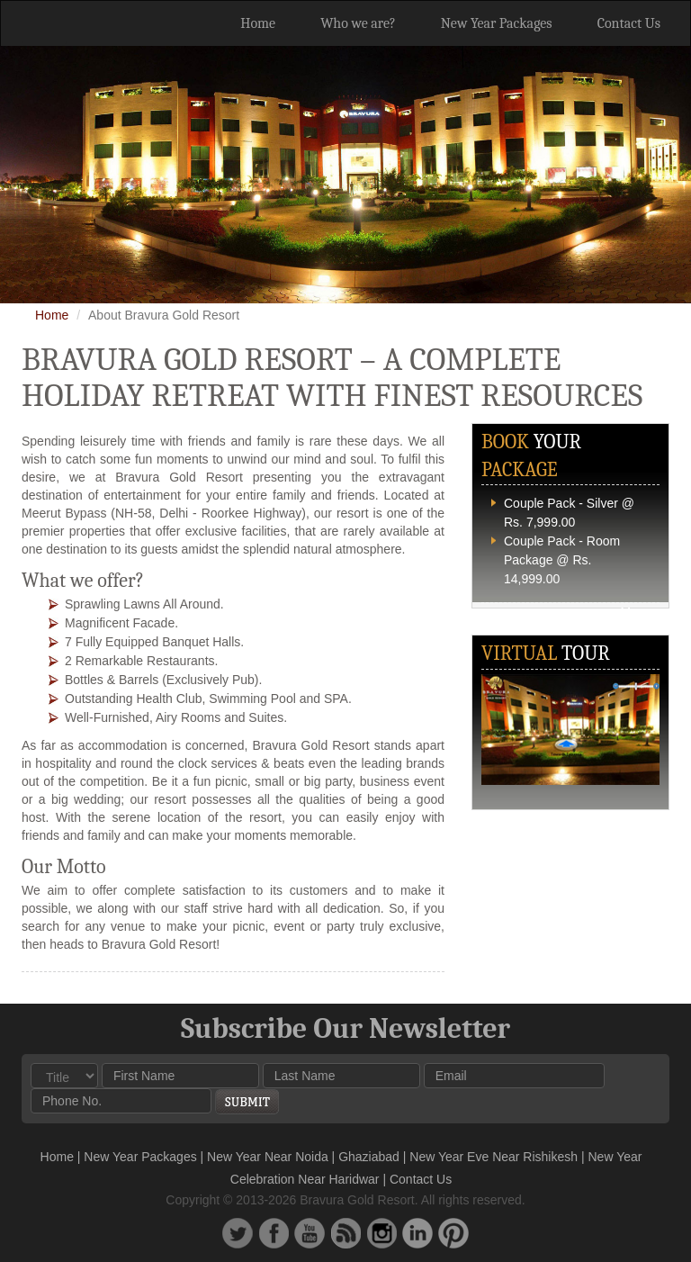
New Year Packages (496, 23)
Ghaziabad (368, 1156)
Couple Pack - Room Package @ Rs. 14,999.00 (562, 560)
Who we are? (358, 23)
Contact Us (628, 23)
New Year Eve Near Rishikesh (493, 1156)
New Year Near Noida (267, 1156)
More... (640, 612)
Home (257, 23)
